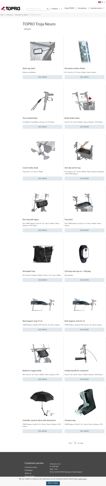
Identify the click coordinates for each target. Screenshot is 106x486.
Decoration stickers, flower (75, 69)
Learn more (82, 479)
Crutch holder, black (30, 168)
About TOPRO (69, 8)
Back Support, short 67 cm (75, 321)
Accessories (10, 15)
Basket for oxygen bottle (32, 371)
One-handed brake (30, 118)
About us (28, 473)
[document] (53, 481)
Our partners (82, 8)
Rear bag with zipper (31, 220)
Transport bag (70, 420)
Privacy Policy (30, 476)
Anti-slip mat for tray (73, 168)
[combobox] (37, 9)
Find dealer (29, 470)
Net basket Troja (29, 271)
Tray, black (69, 220)
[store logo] (10, 9)
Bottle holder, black (72, 118)
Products (55, 9)
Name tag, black (29, 69)
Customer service (96, 8)
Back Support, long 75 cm (32, 321)
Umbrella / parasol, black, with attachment (39, 420)
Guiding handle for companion (77, 371)
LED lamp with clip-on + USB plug (78, 271)
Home (2, 15)
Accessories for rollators (21, 15)
